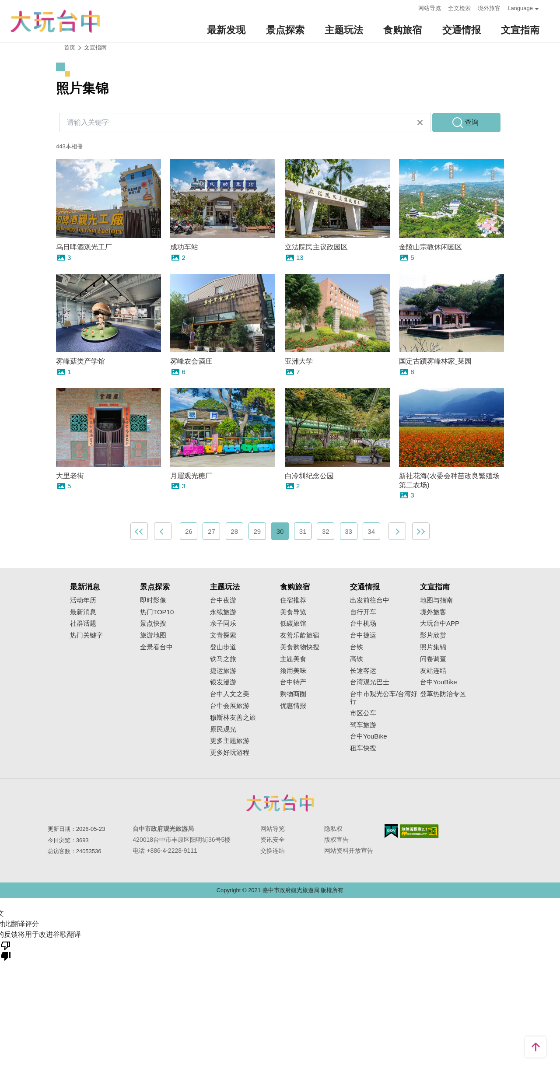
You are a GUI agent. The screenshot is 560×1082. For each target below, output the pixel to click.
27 (211, 531)
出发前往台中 (369, 600)
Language (520, 8)
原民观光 (223, 729)
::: (408, 7)
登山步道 (223, 647)
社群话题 (83, 623)
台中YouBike (368, 736)
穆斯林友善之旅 (233, 717)
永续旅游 (223, 612)
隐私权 (333, 828)
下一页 (397, 531)
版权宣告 (336, 839)
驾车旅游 (363, 724)
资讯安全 (272, 839)
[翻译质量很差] (5, 950)
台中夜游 (223, 600)
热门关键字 (86, 635)
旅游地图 (153, 635)
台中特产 (293, 682)
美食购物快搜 (299, 647)
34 (371, 531)
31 (303, 531)
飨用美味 (293, 670)
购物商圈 (293, 693)
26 (188, 531)
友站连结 (433, 670)
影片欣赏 (433, 635)
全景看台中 (156, 647)
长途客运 (363, 670)
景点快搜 (153, 623)
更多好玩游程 (229, 752)
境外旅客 (489, 8)
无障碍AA (419, 831)
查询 (472, 122)
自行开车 (363, 612)
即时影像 (153, 600)
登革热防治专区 (443, 693)
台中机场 (363, 623)
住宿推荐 (293, 600)
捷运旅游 (223, 670)
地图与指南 (436, 600)
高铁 (356, 658)
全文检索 (459, 8)
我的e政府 (391, 831)
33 (348, 531)
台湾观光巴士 (369, 682)
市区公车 (363, 713)
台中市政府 (280, 803)
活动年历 (83, 600)
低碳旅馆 (293, 623)
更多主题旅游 (229, 740)
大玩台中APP (439, 623)
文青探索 (223, 635)
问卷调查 (433, 658)
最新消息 (83, 612)
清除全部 (420, 122)
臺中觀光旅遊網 (55, 21)
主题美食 (293, 658)
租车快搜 (363, 748)
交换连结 (272, 850)
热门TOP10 (157, 612)
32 (325, 531)
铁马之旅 (223, 658)
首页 (69, 47)
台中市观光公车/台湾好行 (383, 697)
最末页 (421, 531)
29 (257, 531)
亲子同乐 (223, 623)
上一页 (163, 531)
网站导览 (429, 8)
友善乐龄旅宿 (299, 635)
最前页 (139, 531)
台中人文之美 (229, 693)
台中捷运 (363, 635)
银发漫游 (223, 682)
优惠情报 (293, 705)
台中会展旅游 (229, 705)
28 (234, 531)
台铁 (356, 647)
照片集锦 (433, 647)
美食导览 (293, 612)
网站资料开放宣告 (348, 850)
